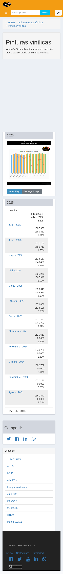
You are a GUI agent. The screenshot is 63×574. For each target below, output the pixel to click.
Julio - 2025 (15, 225)
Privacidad (38, 553)
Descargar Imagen (32, 191)
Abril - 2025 (15, 270)
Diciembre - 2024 (18, 331)
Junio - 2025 (15, 240)
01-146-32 (12, 508)
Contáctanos (22, 553)
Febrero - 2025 (16, 301)
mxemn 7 (12, 501)
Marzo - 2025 (15, 285)
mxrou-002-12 (14, 521)
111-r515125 (14, 459)
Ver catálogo (14, 191)
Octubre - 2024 (16, 361)
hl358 (10, 473)
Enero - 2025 (15, 316)
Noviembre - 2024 (18, 346)
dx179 (10, 514)
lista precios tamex (17, 487)
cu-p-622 (12, 494)
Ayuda (9, 553)
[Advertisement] (31, 96)
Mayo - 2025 (15, 255)
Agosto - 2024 (16, 392)
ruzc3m (11, 466)
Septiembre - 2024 (18, 377)
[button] (6, 12)
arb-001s (12, 480)
